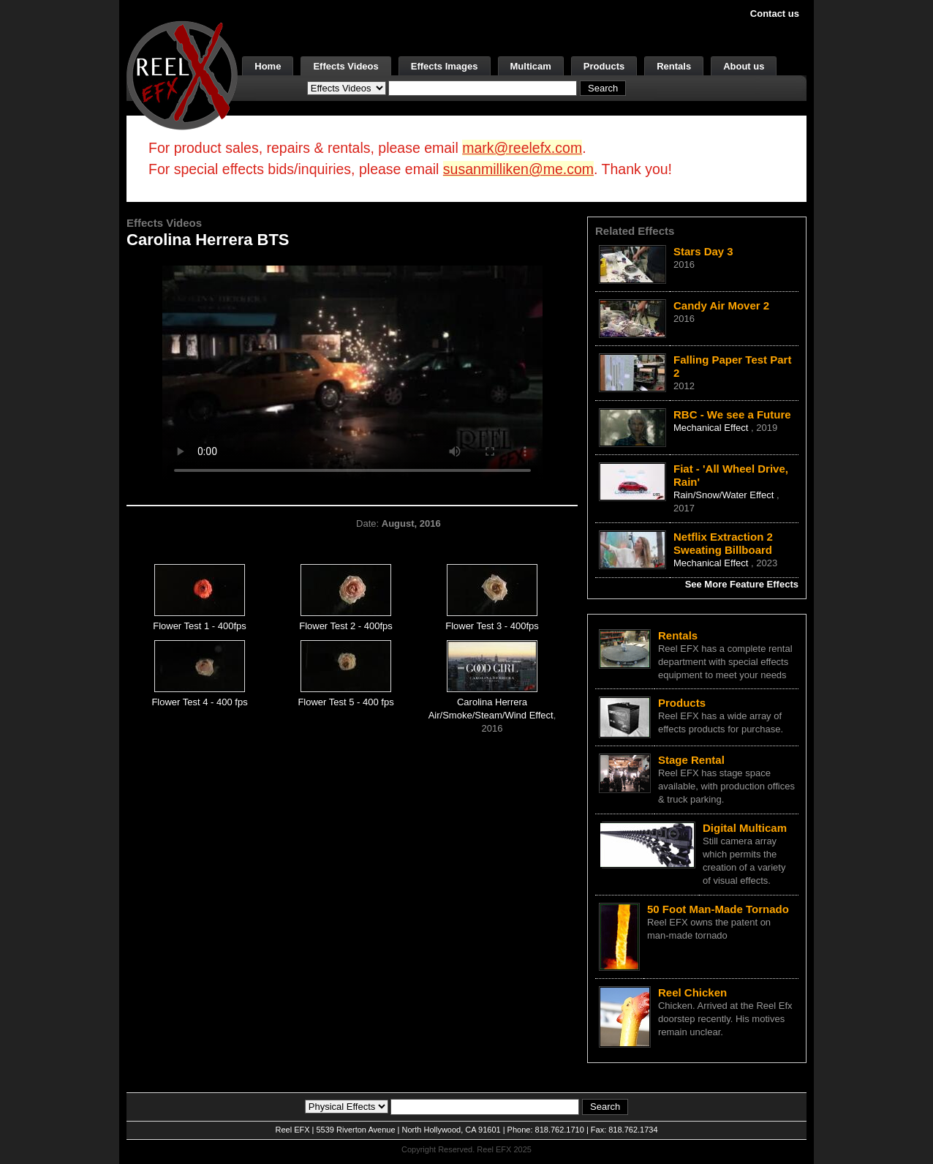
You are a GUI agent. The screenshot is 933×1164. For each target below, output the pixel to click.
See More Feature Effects (741, 584)
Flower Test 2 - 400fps (346, 625)
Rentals (674, 66)
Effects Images (444, 66)
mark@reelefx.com (522, 148)
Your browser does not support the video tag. (352, 372)
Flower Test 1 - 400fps (199, 625)
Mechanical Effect (712, 427)
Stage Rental (691, 760)
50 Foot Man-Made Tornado (718, 909)
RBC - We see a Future (732, 414)
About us (743, 66)
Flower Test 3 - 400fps (492, 625)
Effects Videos (345, 66)
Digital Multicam (745, 828)
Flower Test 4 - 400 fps (199, 701)
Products (603, 66)
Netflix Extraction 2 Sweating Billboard (723, 543)
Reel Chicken (692, 992)
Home (267, 66)
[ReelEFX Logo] (182, 74)
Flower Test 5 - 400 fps (345, 701)
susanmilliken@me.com (518, 169)
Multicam (530, 66)
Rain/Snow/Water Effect (725, 494)
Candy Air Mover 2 (721, 305)
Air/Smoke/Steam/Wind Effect (491, 715)
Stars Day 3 (703, 251)
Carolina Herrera (492, 701)
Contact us (774, 13)
